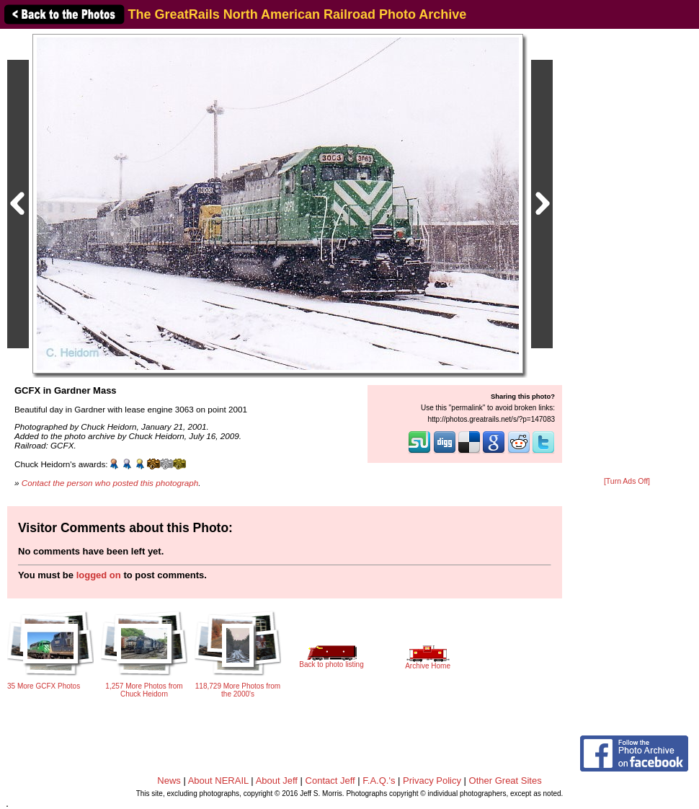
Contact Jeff (330, 780)
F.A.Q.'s (378, 780)
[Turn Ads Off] (627, 481)
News (169, 780)
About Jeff (277, 780)
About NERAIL (218, 780)
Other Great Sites (505, 780)
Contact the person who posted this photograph (110, 482)
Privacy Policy (432, 780)
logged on (98, 575)
